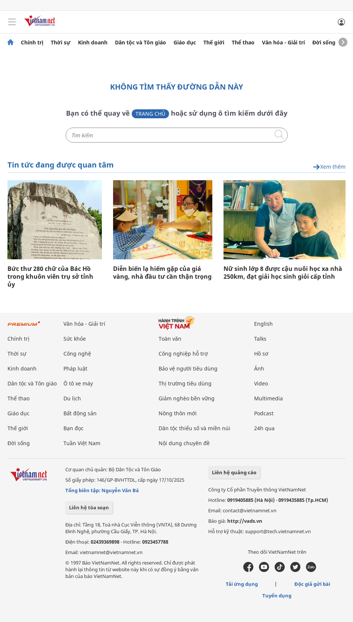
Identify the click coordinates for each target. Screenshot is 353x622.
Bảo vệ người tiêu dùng (188, 368)
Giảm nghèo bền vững (187, 398)
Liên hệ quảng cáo (234, 472)
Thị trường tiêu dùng (185, 383)
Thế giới (213, 42)
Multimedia (268, 398)
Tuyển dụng (276, 595)
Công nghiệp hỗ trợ (183, 353)
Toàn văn (170, 338)
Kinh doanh (92, 42)
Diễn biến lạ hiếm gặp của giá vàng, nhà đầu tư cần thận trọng (162, 273)
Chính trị (32, 42)
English (263, 323)
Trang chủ (150, 113)
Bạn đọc (73, 428)
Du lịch (72, 398)
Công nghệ (77, 353)
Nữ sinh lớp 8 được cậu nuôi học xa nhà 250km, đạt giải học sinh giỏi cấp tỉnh (283, 273)
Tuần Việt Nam (81, 443)
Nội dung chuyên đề (184, 443)
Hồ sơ (261, 353)
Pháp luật (75, 368)
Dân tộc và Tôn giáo (140, 42)
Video (261, 383)
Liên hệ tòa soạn (89, 507)
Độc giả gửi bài (312, 584)
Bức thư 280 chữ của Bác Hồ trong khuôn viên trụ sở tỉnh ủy (50, 276)
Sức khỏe (74, 338)
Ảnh (259, 368)
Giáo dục (185, 42)
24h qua (264, 428)
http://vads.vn (244, 521)
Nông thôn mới (178, 413)
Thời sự (61, 42)
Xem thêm (329, 167)
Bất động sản (80, 413)
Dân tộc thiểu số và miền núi (194, 428)
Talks (260, 338)
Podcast (264, 413)
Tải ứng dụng (242, 584)
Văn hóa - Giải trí (283, 42)
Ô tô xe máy (78, 383)
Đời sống (323, 42)
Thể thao (243, 42)
